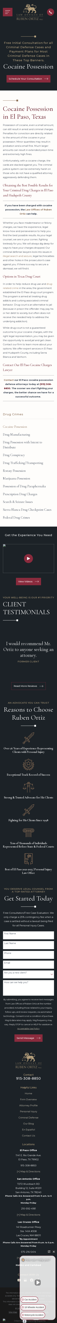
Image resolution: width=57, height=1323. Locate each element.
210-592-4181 (28, 1208)
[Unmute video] (38, 1282)
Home (28, 1093)
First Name (10, 933)
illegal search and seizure (17, 256)
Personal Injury (28, 1111)
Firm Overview (28, 1099)
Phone (7, 953)
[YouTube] (19, 1280)
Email (7, 963)
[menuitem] (28, 427)
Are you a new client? (15, 972)
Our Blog (28, 1123)
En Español (28, 1129)
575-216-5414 (28, 1251)
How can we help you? (16, 982)
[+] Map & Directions (28, 1171)
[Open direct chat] (49, 1251)
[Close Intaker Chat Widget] (54, 1251)
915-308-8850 (28, 1078)
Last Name (10, 943)
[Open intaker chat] (24, 1321)
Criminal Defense (28, 1117)
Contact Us (28, 1135)
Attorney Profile (28, 1105)
